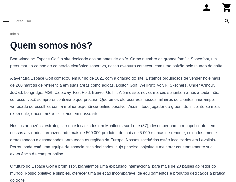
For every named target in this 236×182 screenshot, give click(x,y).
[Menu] (6, 21)
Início (14, 34)
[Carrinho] (227, 8)
